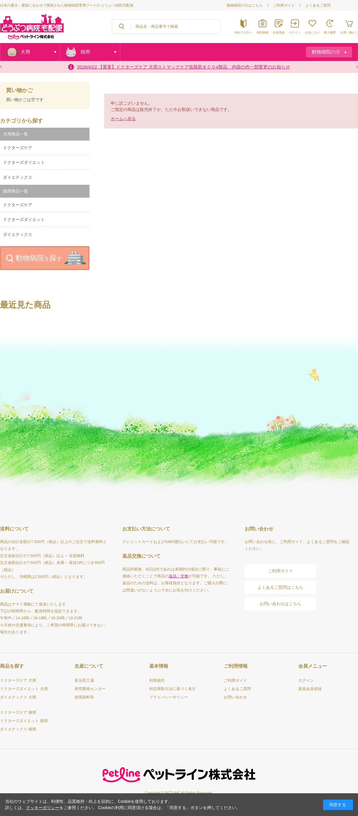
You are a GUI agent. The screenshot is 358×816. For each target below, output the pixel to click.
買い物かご (19, 90)
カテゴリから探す (21, 121)
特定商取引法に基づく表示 (172, 689)
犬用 (25, 51)
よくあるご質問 (318, 5)
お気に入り (312, 32)
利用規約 (157, 680)
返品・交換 (178, 576)
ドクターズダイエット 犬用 (24, 689)
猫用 (85, 51)
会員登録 (279, 32)
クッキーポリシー (42, 807)
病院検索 (262, 32)
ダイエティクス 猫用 (18, 729)
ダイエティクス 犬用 (18, 697)
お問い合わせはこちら (280, 603)
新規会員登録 (310, 689)
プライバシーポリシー (168, 697)
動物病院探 (39, 258)
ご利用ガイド (284, 5)
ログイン (295, 32)
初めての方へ (243, 32)
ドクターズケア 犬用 (18, 680)
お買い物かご (349, 32)
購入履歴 (330, 32)
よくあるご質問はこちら (280, 587)
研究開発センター (90, 689)
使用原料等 (84, 697)
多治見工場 (84, 680)
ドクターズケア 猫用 (18, 712)
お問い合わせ (235, 697)
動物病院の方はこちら (245, 5)
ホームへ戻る (123, 118)
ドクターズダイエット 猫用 (24, 721)
